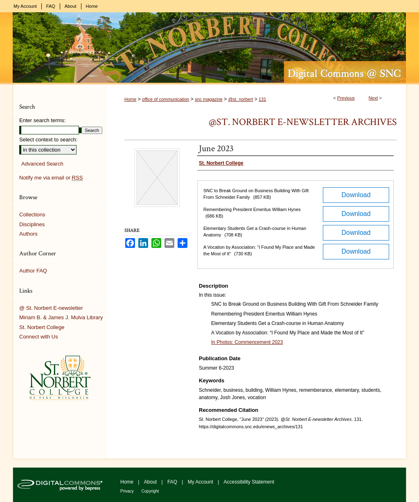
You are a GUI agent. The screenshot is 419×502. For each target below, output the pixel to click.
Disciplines (32, 224)
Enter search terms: (42, 120)
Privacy (127, 491)
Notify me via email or (51, 178)
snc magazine (209, 99)
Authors (28, 234)
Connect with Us (38, 337)
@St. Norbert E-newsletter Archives (303, 122)
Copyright (150, 491)
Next (373, 97)
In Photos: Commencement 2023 (247, 342)
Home (130, 99)
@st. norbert (240, 99)
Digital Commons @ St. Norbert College (209, 48)
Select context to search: (48, 139)
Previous (346, 97)
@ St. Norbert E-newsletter (51, 308)
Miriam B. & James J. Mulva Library (61, 317)
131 (262, 99)
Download (355, 194)
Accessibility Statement (249, 482)
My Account (201, 482)
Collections (32, 214)
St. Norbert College (42, 327)
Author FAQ (33, 271)
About (151, 482)
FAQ (172, 482)
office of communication (165, 99)
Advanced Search (42, 164)
